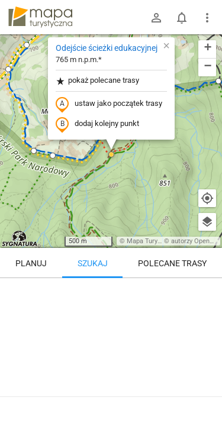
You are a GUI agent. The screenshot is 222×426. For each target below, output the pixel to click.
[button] (27, 45)
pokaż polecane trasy (97, 81)
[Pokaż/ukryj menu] (207, 17)
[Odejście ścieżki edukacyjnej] (111, 328)
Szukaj (93, 263)
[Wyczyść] (207, 291)
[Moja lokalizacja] (207, 198)
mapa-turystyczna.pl (40, 17)
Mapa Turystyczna (153, 241)
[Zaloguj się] (156, 17)
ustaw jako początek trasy (109, 104)
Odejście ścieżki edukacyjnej (106, 48)
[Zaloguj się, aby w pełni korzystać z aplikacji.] (206, 393)
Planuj (31, 263)
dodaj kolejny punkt (97, 124)
